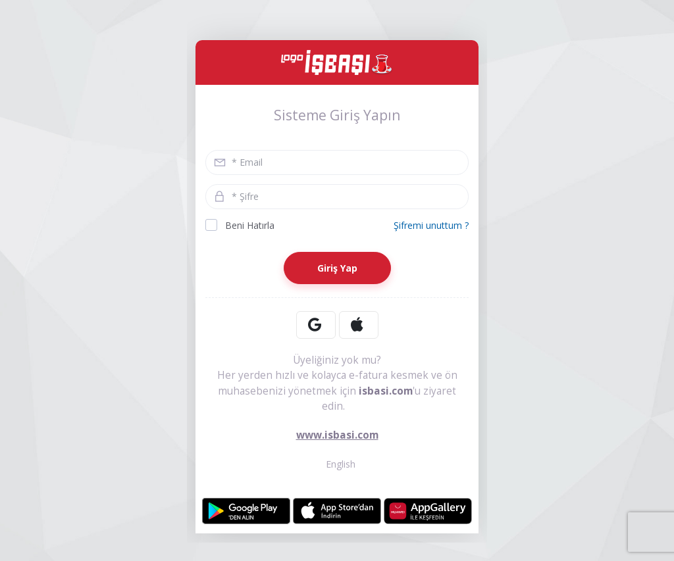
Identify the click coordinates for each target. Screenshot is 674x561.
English (337, 464)
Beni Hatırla (239, 225)
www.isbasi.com (337, 435)
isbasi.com (386, 391)
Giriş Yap (337, 268)
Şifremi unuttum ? (431, 225)
